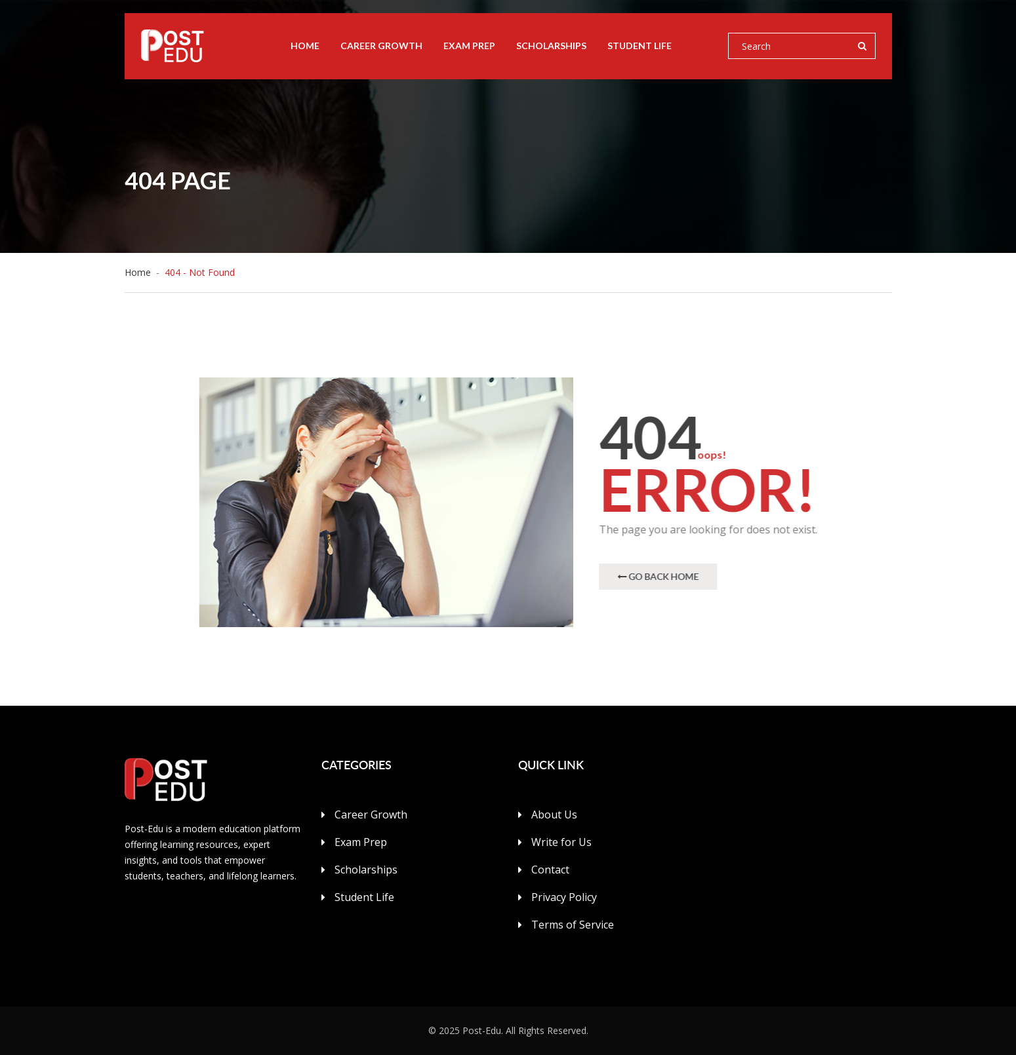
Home (305, 45)
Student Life (639, 45)
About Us (554, 814)
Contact (550, 869)
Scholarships (551, 45)
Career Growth (381, 45)
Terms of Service (572, 924)
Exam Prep (469, 45)
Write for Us (561, 842)
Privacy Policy (564, 897)
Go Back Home (658, 576)
